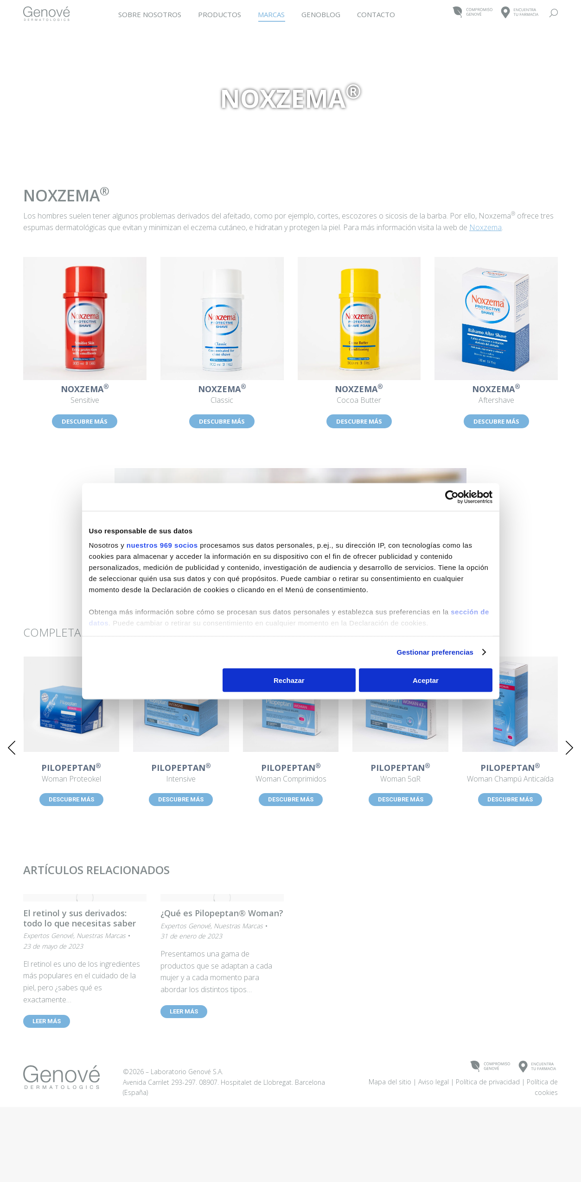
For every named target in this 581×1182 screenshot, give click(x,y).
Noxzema (485, 227)
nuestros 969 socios (162, 545)
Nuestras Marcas (101, 935)
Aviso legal (433, 1142)
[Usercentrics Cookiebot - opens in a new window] (451, 497)
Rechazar (289, 680)
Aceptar (426, 680)
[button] (11, 747)
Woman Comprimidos (290, 773)
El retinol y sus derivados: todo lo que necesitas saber (79, 918)
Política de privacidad (488, 1142)
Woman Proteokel (71, 773)
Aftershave (496, 395)
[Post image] (72, 704)
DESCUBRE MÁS (85, 421)
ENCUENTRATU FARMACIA (520, 12)
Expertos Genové (48, 935)
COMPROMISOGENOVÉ (473, 12)
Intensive (181, 773)
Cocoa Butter (359, 395)
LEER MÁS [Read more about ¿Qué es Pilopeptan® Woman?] (184, 1011)
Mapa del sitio (390, 1142)
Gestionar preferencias (434, 652)
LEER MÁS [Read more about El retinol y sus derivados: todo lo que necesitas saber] (46, 1021)
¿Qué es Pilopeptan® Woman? (221, 913)
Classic (222, 395)
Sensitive (85, 395)
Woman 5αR (401, 773)
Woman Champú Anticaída (510, 773)
